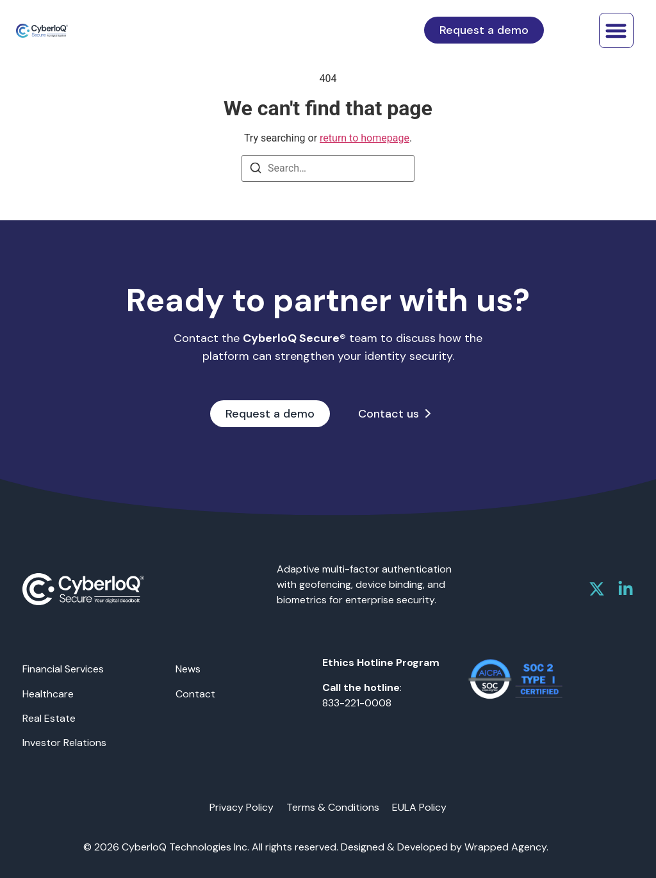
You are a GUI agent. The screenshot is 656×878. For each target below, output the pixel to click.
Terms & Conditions (332, 807)
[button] (616, 30)
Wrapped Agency (505, 847)
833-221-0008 (356, 703)
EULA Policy (419, 807)
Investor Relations (64, 742)
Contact (195, 694)
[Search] (255, 170)
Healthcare (48, 694)
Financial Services (63, 669)
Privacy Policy (241, 807)
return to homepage (364, 138)
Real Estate (49, 718)
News (188, 669)
